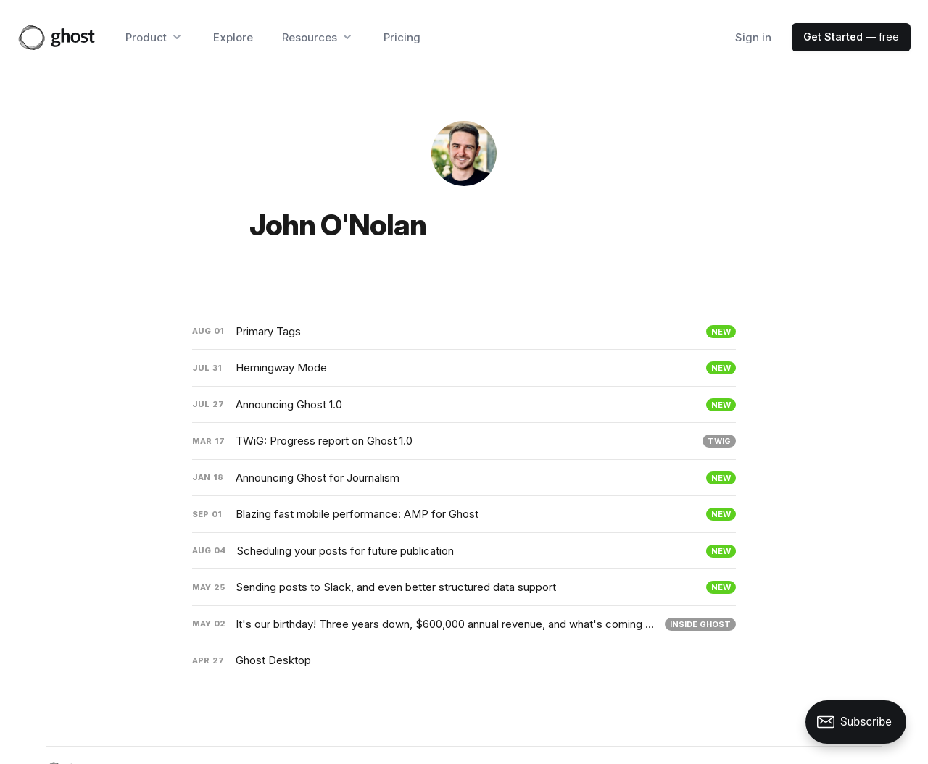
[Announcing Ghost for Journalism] (464, 478)
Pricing (402, 37)
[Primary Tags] (464, 332)
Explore (233, 37)
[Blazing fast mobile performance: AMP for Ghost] (464, 514)
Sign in (753, 37)
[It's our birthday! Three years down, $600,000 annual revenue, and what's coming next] (464, 624)
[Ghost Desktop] (464, 660)
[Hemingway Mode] (464, 368)
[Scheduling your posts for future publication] (464, 551)
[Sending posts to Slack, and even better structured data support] (464, 587)
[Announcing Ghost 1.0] (464, 405)
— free (851, 36)
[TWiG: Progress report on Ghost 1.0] (464, 441)
